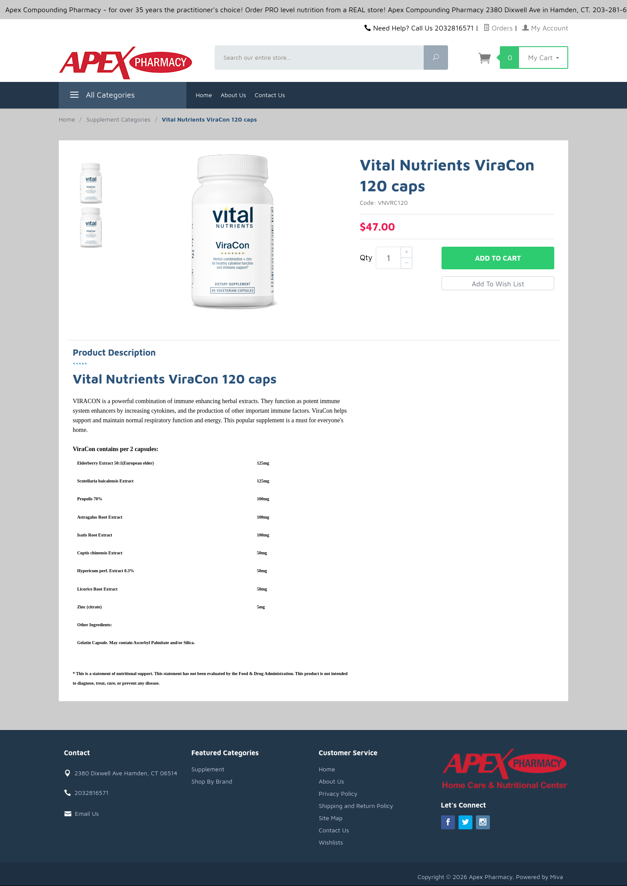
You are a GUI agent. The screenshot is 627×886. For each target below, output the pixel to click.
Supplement (208, 769)
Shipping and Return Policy (356, 805)
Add (498, 258)
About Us (233, 94)
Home (204, 94)
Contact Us (270, 94)
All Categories (101, 96)
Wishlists (331, 842)
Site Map (331, 818)
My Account (545, 28)
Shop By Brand (212, 781)
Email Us (87, 813)
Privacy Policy (338, 793)
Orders (498, 28)
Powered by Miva (539, 876)
